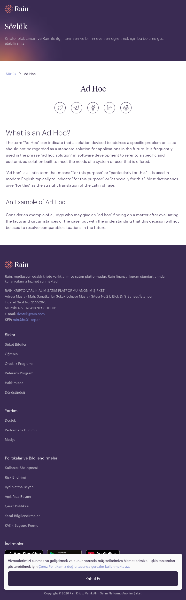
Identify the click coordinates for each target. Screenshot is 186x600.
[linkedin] (109, 108)
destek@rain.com (31, 314)
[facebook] (93, 108)
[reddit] (126, 108)
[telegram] (76, 108)
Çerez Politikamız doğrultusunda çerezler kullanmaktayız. (84, 566)
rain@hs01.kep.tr (26, 319)
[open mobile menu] (178, 9)
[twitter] (60, 108)
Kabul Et (93, 578)
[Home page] (16, 9)
